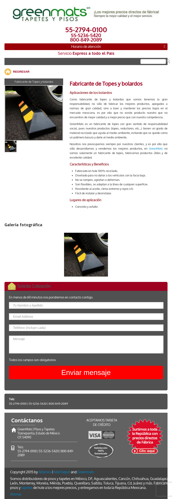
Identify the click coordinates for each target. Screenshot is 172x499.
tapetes (26, 487)
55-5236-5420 (38, 404)
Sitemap (15, 494)
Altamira (45, 472)
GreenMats (156, 148)
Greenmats (85, 472)
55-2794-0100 (18, 404)
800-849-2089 (58, 404)
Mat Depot (62, 472)
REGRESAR (21, 71)
